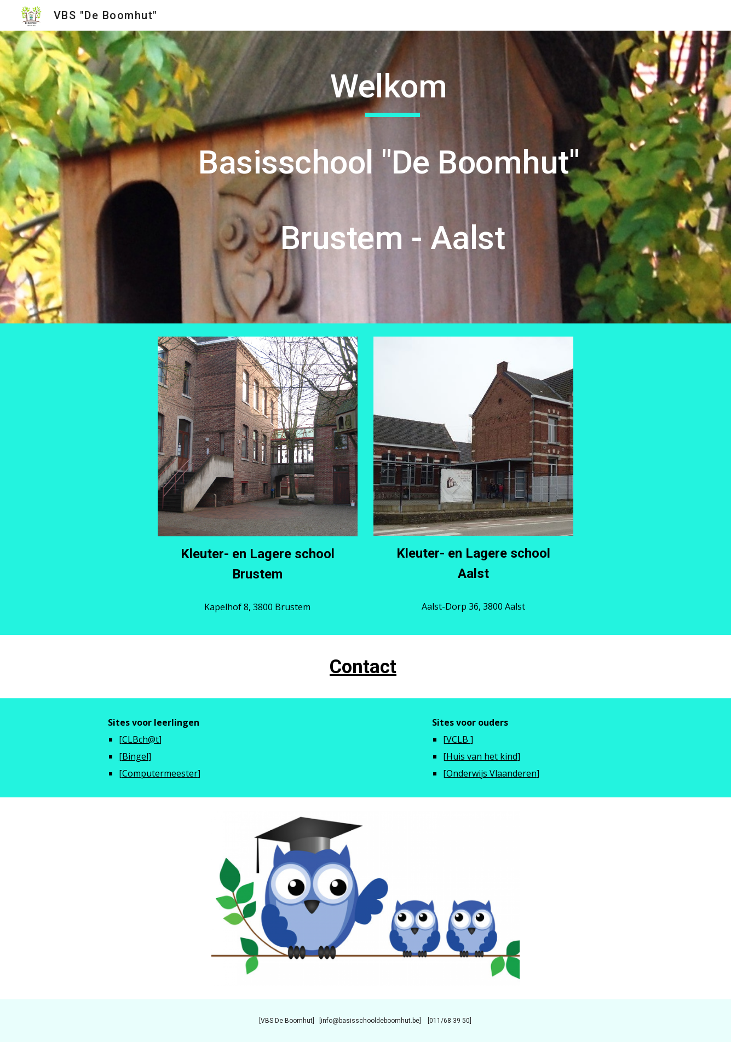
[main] (392, 177)
